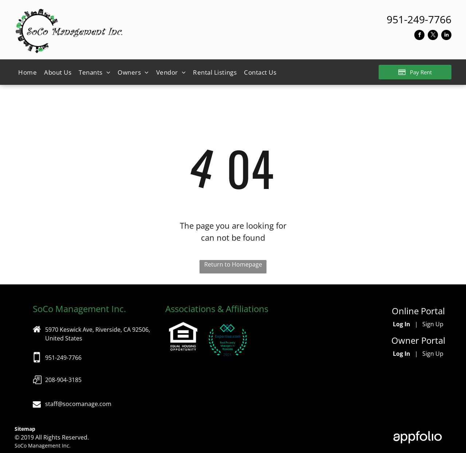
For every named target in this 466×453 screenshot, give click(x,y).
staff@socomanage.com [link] (78, 404)
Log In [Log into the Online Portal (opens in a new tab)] (401, 324)
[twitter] (433, 36)
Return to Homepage (233, 264)
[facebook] (419, 36)
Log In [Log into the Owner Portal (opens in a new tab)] (401, 354)
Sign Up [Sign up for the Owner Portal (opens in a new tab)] (432, 354)
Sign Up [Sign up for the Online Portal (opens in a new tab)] (432, 324)
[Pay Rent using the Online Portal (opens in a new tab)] (415, 72)
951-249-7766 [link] (63, 358)
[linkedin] (446, 36)
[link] (419, 19)
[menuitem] (27, 72)
